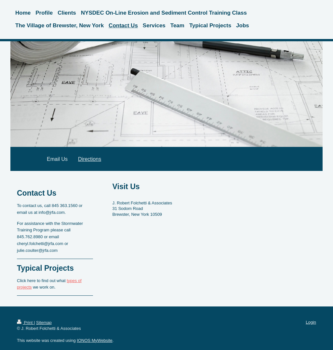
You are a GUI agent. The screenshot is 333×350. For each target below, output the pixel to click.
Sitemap (44, 322)
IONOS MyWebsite (95, 340)
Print (25, 322)
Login (311, 322)
